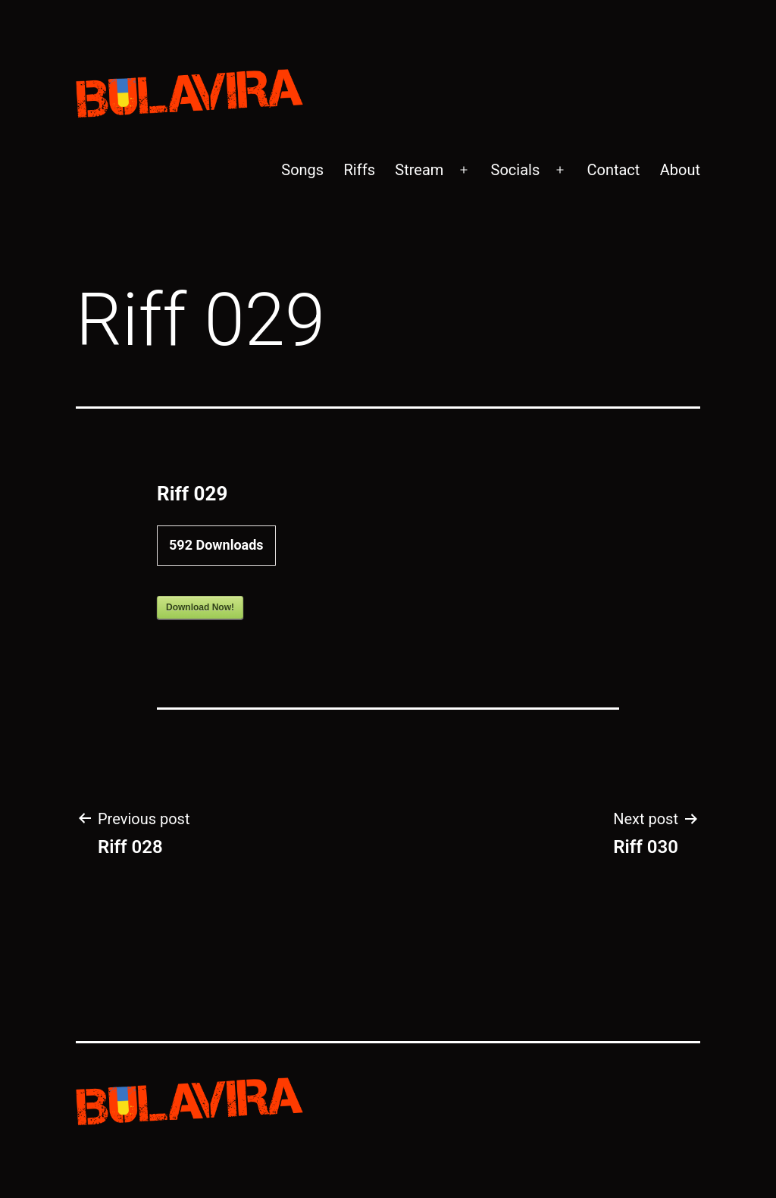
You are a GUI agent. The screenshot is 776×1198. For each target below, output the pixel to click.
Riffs (359, 170)
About (680, 170)
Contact (613, 170)
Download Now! (200, 607)
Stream (419, 170)
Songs (302, 170)
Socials (515, 170)
